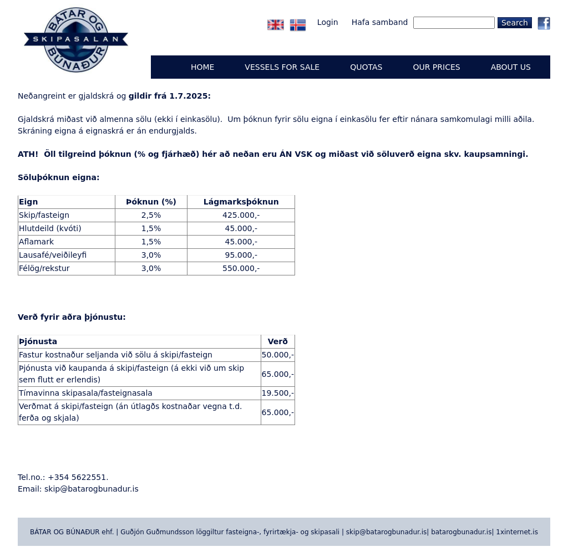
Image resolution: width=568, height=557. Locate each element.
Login (327, 22)
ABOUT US (511, 67)
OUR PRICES (436, 67)
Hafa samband (380, 22)
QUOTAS (366, 67)
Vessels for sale (282, 67)
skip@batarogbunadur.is (91, 488)
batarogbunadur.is (461, 532)
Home (202, 67)
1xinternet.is (517, 532)
